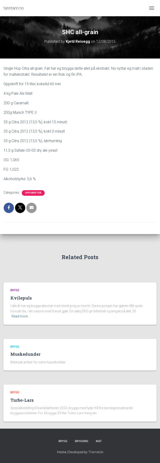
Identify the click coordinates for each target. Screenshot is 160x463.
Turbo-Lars (22, 400)
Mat (99, 441)
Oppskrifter (33, 193)
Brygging (81, 441)
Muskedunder (25, 354)
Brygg (14, 290)
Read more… (21, 316)
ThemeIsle (95, 452)
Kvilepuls (21, 298)
